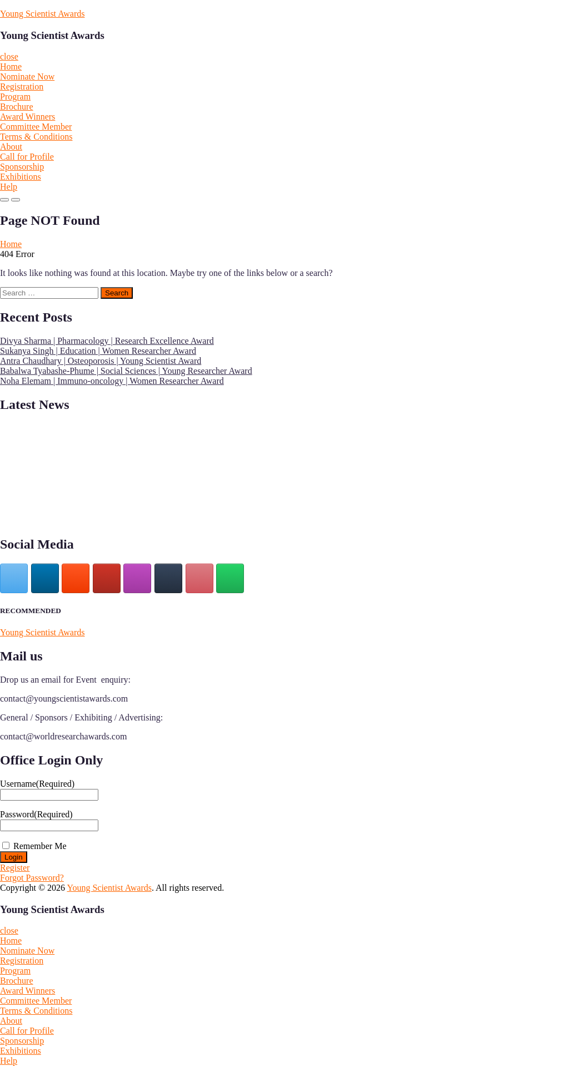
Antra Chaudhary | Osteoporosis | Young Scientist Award (100, 361)
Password (36, 814)
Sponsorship (22, 166)
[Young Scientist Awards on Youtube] (107, 578)
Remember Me (40, 846)
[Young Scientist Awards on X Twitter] (14, 578)
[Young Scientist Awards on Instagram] (137, 578)
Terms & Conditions (36, 136)
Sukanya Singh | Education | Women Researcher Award (98, 351)
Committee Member (36, 126)
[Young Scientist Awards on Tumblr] (168, 578)
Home (11, 66)
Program (15, 96)
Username (37, 783)
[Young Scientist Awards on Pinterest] (199, 578)
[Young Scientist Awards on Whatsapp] (230, 578)
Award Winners (27, 116)
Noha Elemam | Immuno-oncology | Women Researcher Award (112, 381)
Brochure (16, 106)
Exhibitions (20, 176)
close (9, 56)
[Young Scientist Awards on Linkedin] (45, 578)
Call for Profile (27, 156)
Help (8, 186)
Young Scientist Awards (42, 13)
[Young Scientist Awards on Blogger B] (75, 578)
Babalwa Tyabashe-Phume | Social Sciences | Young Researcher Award (126, 371)
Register (14, 867)
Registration (21, 86)
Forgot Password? (32, 877)
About (11, 146)
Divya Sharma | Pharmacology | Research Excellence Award (107, 341)
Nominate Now (27, 76)
